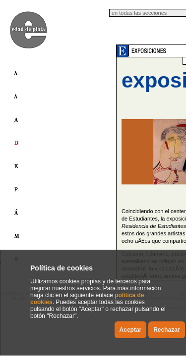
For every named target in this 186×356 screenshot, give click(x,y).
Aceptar (131, 329)
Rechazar (166, 329)
